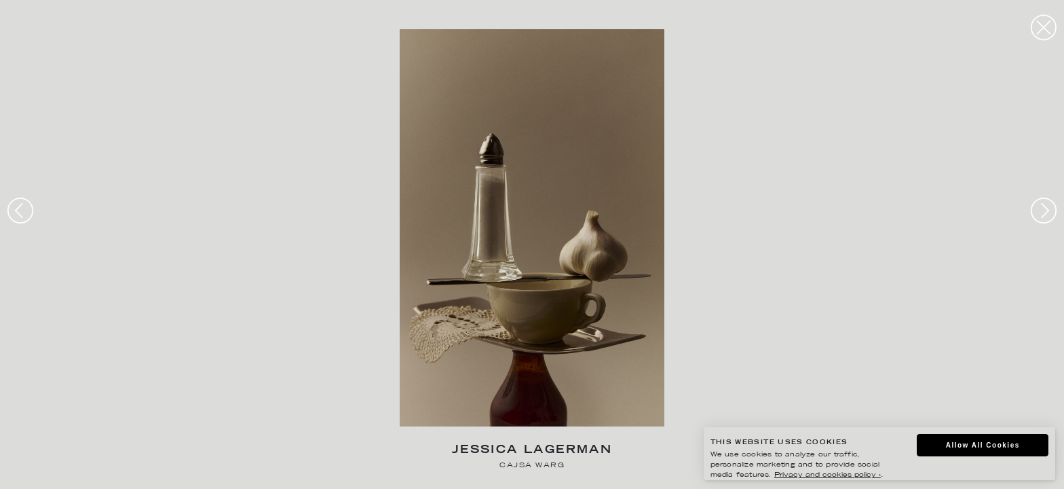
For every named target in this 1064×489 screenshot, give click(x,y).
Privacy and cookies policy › (827, 475)
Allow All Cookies (983, 445)
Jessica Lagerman (532, 450)
